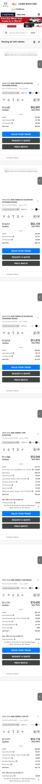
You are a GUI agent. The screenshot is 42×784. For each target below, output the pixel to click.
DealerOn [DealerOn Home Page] (16, 422)
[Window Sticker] (38, 99)
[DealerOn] (7, 420)
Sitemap (22, 422)
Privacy (27, 422)
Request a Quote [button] (21, 140)
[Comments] (34, 99)
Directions (21, 15)
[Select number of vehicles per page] (36, 404)
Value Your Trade (21, 134)
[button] (8, 15)
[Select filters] (34, 41)
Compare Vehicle (12, 158)
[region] (21, 122)
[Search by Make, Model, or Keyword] (19, 32)
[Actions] (38, 84)
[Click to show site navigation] (39, 14)
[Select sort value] (38, 42)
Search (33, 33)
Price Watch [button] (21, 146)
